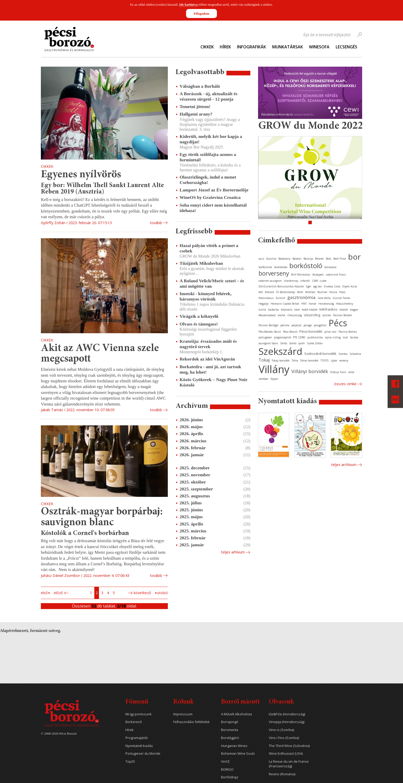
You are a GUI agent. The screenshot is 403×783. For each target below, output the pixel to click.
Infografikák (251, 46)
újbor (334, 360)
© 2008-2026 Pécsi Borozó (59, 733)
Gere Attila (324, 298)
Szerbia (342, 354)
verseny (343, 360)
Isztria (262, 309)
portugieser (265, 337)
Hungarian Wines (234, 746)
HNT (304, 303)
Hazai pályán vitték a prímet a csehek (209, 248)
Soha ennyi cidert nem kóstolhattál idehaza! (213, 208)
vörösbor (263, 379)
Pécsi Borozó (290, 331)
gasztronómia (301, 297)
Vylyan (274, 379)
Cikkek (207, 46)
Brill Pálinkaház (300, 274)
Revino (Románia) (282, 774)
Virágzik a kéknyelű (199, 316)
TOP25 (324, 360)
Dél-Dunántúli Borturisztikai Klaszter (281, 286)
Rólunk (183, 702)
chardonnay (291, 281)
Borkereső (133, 722)
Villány (274, 369)
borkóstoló (305, 265)
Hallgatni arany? (196, 114)
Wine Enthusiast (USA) (286, 753)
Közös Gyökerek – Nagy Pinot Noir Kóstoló (214, 382)
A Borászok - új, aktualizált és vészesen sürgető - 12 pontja (208, 96)
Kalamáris (286, 309)
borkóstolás (280, 267)
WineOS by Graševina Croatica (210, 197)
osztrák (326, 315)
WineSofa (319, 46)
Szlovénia (355, 354)
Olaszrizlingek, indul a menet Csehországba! (208, 179)
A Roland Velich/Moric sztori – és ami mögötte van (212, 283)
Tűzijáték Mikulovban (201, 263)
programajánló (282, 337)
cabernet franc (336, 274)
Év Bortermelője (285, 292)
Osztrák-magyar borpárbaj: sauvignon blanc (102, 517)
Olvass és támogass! (199, 324)
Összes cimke (345, 383)
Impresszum (183, 714)
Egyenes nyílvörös (81, 175)
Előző (58, 592)
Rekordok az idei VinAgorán (207, 359)
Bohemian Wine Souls (238, 753)
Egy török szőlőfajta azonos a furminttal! (208, 157)
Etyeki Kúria (349, 286)
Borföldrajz (229, 777)
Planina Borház (347, 331)
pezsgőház (320, 325)
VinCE (225, 761)
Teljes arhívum (233, 552)
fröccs (342, 292)
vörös (351, 372)
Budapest (318, 274)
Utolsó (162, 592)
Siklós (283, 343)
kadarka (273, 309)
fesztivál (322, 292)
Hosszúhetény (344, 303)
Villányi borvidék (309, 371)
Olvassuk (281, 702)
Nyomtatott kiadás (139, 746)
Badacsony (284, 258)
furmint (280, 298)
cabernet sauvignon (270, 281)
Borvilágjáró (230, 738)
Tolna (295, 360)
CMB (315, 281)
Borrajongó (229, 722)
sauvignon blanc (268, 343)
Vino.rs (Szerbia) (281, 730)
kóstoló (344, 309)
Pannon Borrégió (268, 325)
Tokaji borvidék (281, 360)
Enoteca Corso (332, 286)
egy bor (317, 286)
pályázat (296, 325)
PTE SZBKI (299, 337)
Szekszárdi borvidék (320, 353)
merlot (281, 315)
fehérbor (310, 292)
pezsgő (308, 325)
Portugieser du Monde (142, 753)
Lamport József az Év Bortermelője (214, 189)
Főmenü (136, 702)
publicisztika (315, 337)
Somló (292, 343)
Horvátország (326, 303)
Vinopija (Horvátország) (286, 722)
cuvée (323, 281)
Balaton (296, 258)
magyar (354, 309)
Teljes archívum (343, 464)
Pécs (338, 323)
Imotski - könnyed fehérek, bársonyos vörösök (206, 296)
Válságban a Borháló (200, 86)
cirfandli (305, 281)
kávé (297, 309)
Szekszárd (280, 351)
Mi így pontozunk (138, 714)
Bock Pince (339, 258)
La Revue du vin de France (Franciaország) (289, 763)
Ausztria (271, 258)
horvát (312, 303)
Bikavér (319, 258)
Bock (328, 258)
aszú (261, 258)
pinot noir (330, 331)
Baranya (308, 258)
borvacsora (330, 267)
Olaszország (294, 315)
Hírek (225, 46)
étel (261, 292)
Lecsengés (346, 46)
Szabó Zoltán (315, 343)
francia (333, 292)
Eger (308, 286)
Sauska (354, 337)
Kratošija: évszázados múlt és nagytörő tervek (208, 344)
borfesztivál (265, 267)
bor (354, 256)
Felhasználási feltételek (191, 722)
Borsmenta (229, 730)
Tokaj (264, 360)
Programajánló (136, 738)
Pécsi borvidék (310, 331)
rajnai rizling (333, 337)
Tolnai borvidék (309, 360)
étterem (269, 292)
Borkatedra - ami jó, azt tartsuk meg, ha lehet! (210, 369)
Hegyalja (264, 303)
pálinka (284, 325)
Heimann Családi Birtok (285, 303)
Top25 (130, 761)
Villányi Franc (338, 372)
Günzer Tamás (341, 298)
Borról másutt (240, 702)
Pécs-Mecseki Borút (270, 331)
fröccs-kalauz (266, 298)
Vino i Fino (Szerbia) (284, 738)
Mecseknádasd (267, 315)
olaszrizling (312, 315)
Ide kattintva (188, 4)
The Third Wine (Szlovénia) (289, 746)
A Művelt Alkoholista (236, 714)
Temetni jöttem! (195, 106)
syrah (301, 343)
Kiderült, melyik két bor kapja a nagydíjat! (211, 139)
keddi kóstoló (309, 309)
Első (44, 592)
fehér (300, 292)
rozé (345, 337)
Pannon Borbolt (342, 315)
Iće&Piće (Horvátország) (287, 714)
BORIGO (227, 769)
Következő (142, 592)
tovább (156, 222)
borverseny (274, 273)
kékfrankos (328, 309)
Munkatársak (287, 46)
